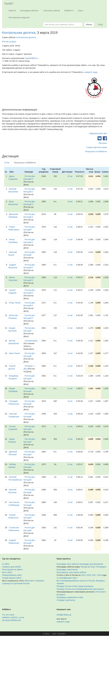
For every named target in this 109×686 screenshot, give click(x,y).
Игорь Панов (14, 303)
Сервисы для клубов (11, 567)
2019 (83, 575)
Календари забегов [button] (29, 10)
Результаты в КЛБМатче (96, 151)
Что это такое (8, 615)
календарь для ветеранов (91, 564)
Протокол (102, 143)
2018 (88, 575)
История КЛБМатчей (11, 620)
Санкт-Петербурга (98, 567)
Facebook (39, 581)
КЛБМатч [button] (69, 10)
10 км (6, 162)
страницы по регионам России (16, 583)
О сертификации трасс (67, 578)
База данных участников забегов (71, 572)
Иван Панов (14, 353)
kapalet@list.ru (31, 58)
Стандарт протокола (66, 600)
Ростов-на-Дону (9, 41)
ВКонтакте (29, 581)
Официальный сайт (98, 133)
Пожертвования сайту (12, 575)
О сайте (5, 564)
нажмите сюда (90, 72)
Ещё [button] (80, 10)
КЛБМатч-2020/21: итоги (13, 617)
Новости (12, 10)
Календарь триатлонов (67, 569)
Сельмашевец (31, 341)
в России (98, 592)
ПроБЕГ (9, 3)
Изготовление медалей (18, 17)
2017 (94, 575)
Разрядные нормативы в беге (70, 597)
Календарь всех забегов (68, 564)
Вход (100, 24)
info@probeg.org (64, 615)
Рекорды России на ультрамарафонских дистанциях (80, 589)
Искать (89, 24)
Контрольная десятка (18, 32)
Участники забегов (51, 10)
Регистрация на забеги (12, 569)
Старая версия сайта (11, 578)
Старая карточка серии (96, 147)
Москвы (84, 567)
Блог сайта (7, 572)
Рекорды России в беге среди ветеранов (75, 586)
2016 (99, 575)
